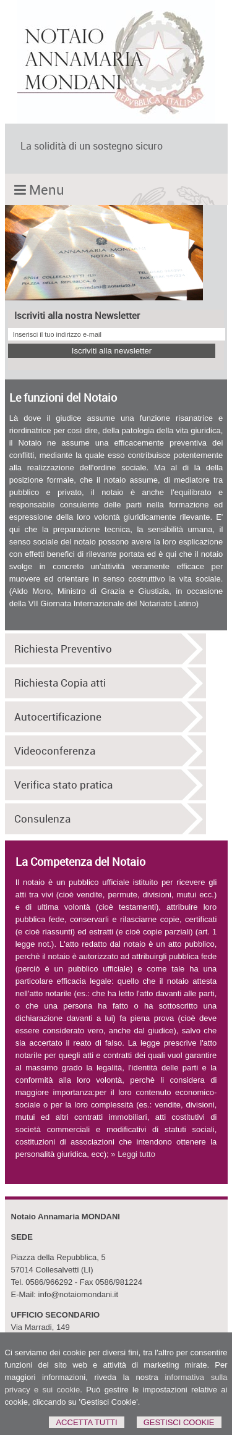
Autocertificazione (57, 717)
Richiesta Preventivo (63, 649)
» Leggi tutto (133, 1154)
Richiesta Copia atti (60, 683)
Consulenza (42, 819)
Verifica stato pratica (63, 785)
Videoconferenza (54, 751)
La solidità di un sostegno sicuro (91, 146)
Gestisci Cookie (179, 1422)
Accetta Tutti (86, 1422)
